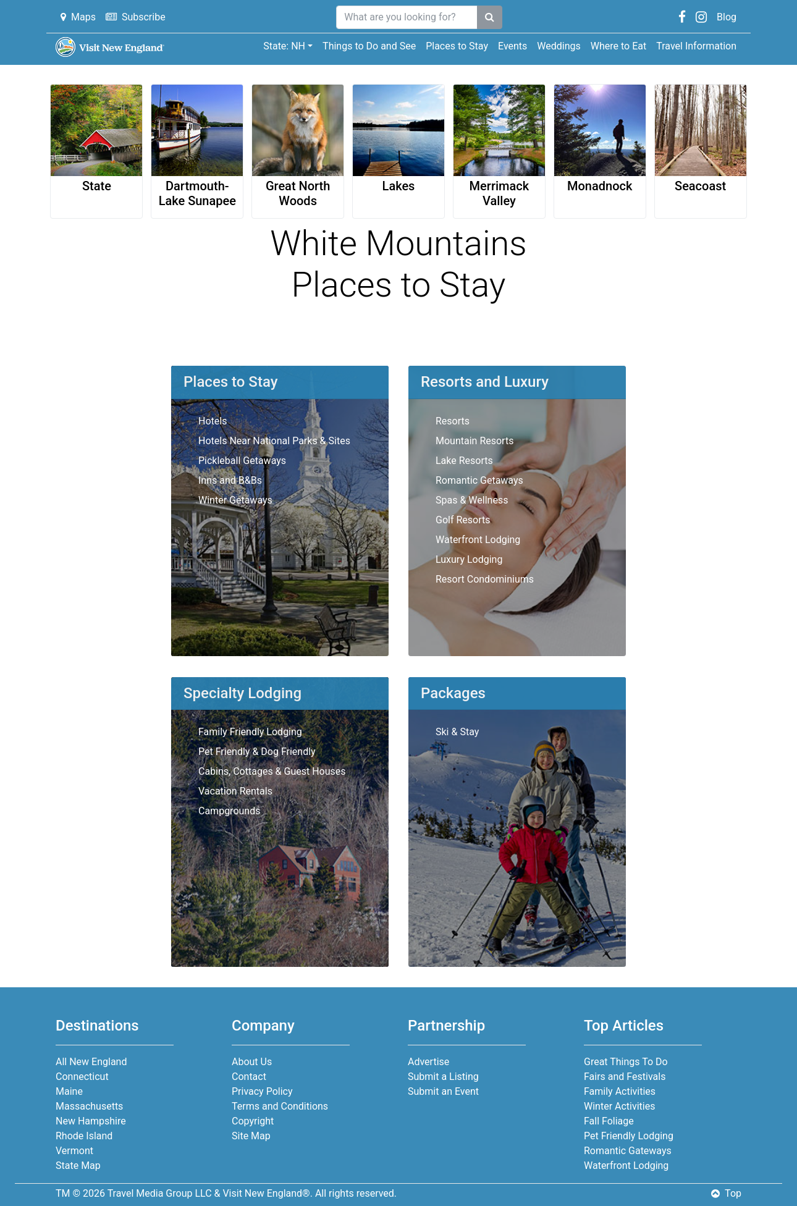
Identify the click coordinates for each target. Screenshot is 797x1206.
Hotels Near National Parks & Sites (274, 441)
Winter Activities (619, 1106)
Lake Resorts (464, 460)
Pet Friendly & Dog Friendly (257, 751)
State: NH (284, 46)
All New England (91, 1062)
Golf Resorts (463, 520)
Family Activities (620, 1091)
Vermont (74, 1151)
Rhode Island (84, 1136)
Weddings (558, 46)
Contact (249, 1076)
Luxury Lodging (469, 559)
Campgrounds (229, 811)
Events (512, 46)
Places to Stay (457, 46)
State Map (78, 1165)
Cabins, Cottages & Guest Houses (272, 771)
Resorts (453, 421)
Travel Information (696, 46)
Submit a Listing (443, 1076)
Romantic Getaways (479, 480)
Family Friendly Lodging (250, 732)
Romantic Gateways (628, 1151)
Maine (69, 1091)
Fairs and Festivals (624, 1076)
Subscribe (136, 17)
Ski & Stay (457, 732)
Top (726, 1193)
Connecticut (82, 1076)
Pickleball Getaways (242, 460)
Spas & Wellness (472, 500)
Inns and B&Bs (230, 480)
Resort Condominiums (485, 579)
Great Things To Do (626, 1062)
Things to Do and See (369, 46)
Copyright (253, 1121)
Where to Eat (618, 46)
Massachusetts (89, 1106)
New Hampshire (91, 1121)
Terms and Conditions (280, 1106)
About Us (252, 1062)
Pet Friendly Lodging (628, 1136)
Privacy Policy (262, 1091)
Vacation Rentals (235, 791)
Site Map (251, 1136)
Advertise (428, 1062)
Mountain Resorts (474, 441)
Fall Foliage (609, 1121)
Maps (78, 17)
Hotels (212, 421)
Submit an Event (443, 1091)
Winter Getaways (235, 500)
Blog (726, 17)
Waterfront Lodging (478, 540)
